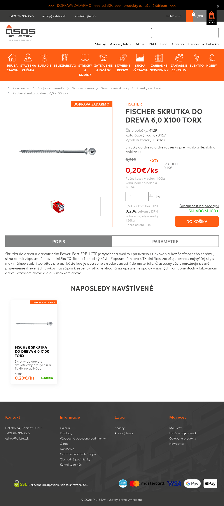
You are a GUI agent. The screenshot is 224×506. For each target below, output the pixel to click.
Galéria (178, 43)
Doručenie (67, 449)
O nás (64, 443)
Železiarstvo (65, 60)
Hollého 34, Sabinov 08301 (23, 428)
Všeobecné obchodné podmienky (83, 438)
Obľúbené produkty (182, 438)
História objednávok (183, 433)
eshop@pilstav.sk (17, 438)
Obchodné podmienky (75, 459)
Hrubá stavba (12, 62)
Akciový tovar (124, 433)
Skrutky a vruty (83, 88)
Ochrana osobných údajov (78, 454)
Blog (164, 43)
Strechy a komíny (85, 65)
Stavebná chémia (28, 62)
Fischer (134, 104)
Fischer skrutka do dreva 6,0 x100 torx (40, 93)
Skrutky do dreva (148, 88)
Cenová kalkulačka (203, 43)
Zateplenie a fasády (103, 62)
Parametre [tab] (165, 241)
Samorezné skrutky (115, 88)
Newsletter (176, 443)
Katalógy (66, 433)
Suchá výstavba (140, 62)
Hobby (211, 60)
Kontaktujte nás (71, 464)
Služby (100, 43)
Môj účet (175, 428)
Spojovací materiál (51, 88)
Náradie (44, 60)
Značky (119, 428)
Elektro (197, 60)
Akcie (140, 43)
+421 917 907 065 (17, 433)
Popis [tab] (58, 241)
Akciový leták (120, 43)
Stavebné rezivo (122, 62)
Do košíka (196, 221)
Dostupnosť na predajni (199, 205)
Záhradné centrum (179, 62)
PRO (152, 43)
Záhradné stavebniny (159, 62)
